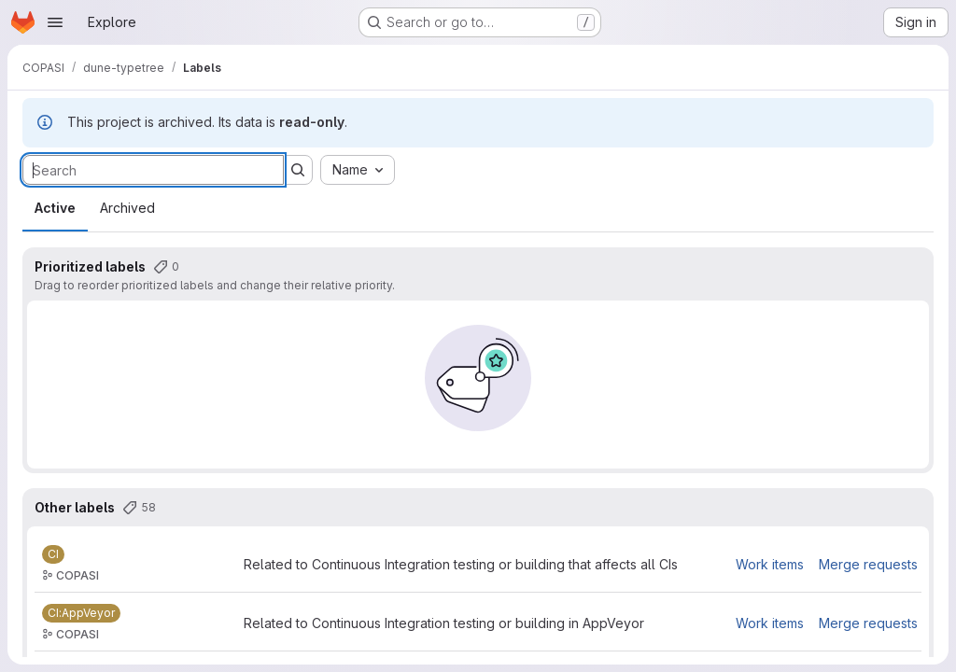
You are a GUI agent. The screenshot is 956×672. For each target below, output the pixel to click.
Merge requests (868, 564)
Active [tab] (55, 208)
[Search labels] (153, 170)
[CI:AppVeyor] (81, 613)
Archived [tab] (127, 208)
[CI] (53, 554)
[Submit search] (298, 170)
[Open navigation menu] (55, 22)
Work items (770, 564)
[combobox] (357, 170)
